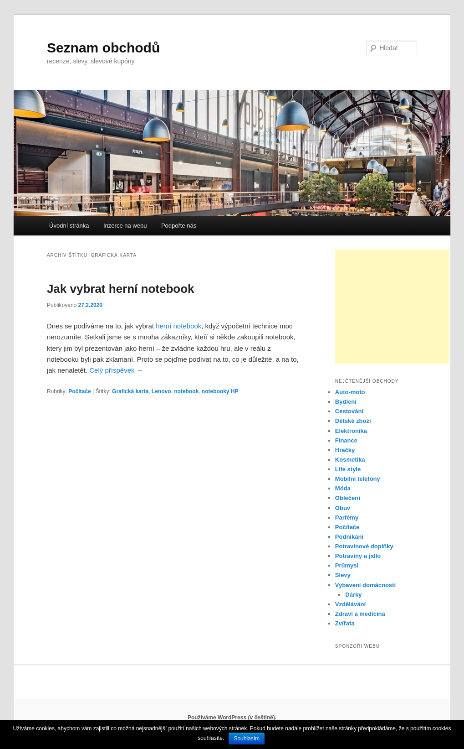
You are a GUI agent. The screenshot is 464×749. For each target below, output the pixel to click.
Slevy (343, 575)
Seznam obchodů (103, 47)
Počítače (79, 391)
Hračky (345, 450)
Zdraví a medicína (360, 613)
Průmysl (346, 565)
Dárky (353, 594)
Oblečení (347, 497)
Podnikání (349, 536)
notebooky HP (220, 391)
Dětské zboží (353, 420)
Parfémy (346, 517)
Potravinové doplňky (364, 546)
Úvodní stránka (69, 225)
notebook (186, 391)
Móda (343, 488)
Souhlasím (247, 738)
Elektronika (351, 430)
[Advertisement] (392, 307)
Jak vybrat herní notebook (120, 289)
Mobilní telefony (357, 478)
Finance (346, 440)
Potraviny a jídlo (358, 555)
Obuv (342, 508)
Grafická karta (130, 391)
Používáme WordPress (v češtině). (232, 717)
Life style (348, 469)
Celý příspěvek (116, 370)
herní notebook (178, 326)
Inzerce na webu (125, 225)
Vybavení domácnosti (365, 585)
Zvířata (345, 623)
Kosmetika (350, 459)
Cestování (349, 411)
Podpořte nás (178, 225)
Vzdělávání (350, 604)
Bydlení (346, 401)
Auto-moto (350, 392)
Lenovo (161, 391)
